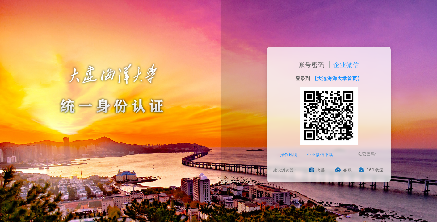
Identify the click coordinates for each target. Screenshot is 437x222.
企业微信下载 (320, 154)
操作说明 (289, 154)
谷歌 (347, 169)
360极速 (375, 169)
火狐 (321, 169)
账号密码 (311, 64)
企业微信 (346, 64)
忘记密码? (368, 154)
